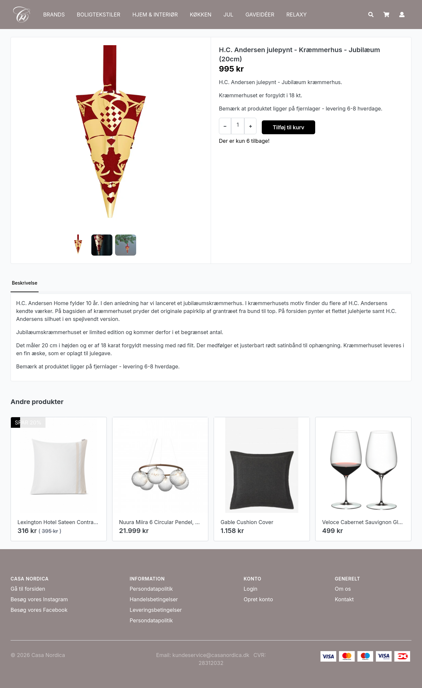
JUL (228, 14)
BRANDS (54, 14)
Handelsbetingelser (154, 599)
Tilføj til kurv (288, 127)
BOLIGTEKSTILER (98, 14)
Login (250, 588)
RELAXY (296, 14)
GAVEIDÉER (259, 14)
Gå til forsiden (28, 588)
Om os (343, 588)
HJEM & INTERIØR (155, 14)
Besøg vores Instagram (39, 599)
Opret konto (258, 599)
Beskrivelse (24, 283)
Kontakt (344, 599)
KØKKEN (201, 14)
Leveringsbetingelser (156, 610)
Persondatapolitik (151, 588)
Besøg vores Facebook (39, 610)
